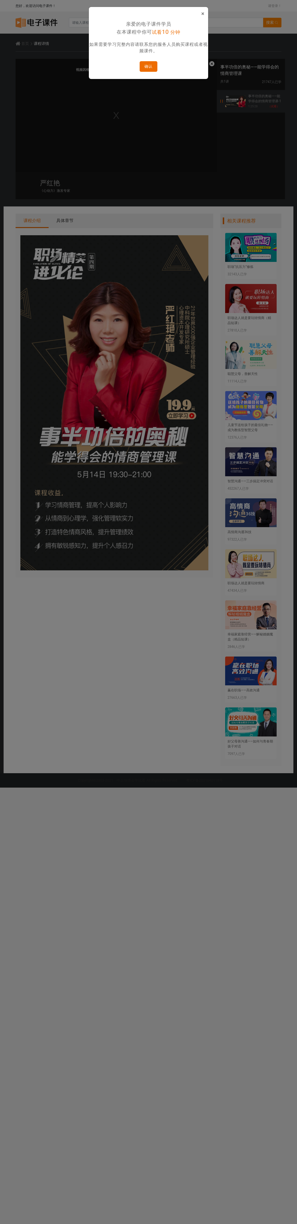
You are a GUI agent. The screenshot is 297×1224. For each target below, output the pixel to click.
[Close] (202, 13)
